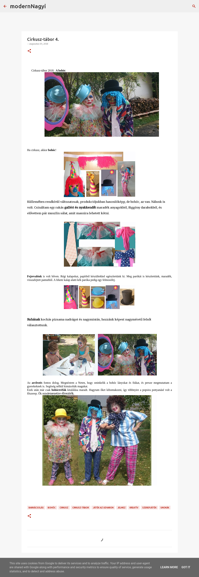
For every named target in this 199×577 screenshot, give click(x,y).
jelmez (122, 507)
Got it (185, 567)
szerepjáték (149, 507)
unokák (165, 507)
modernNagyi (28, 6)
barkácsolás (36, 507)
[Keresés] (51, 6)
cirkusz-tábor (80, 507)
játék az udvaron (103, 507)
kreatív (134, 507)
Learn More (169, 567)
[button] (29, 51)
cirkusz (64, 507)
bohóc (52, 507)
